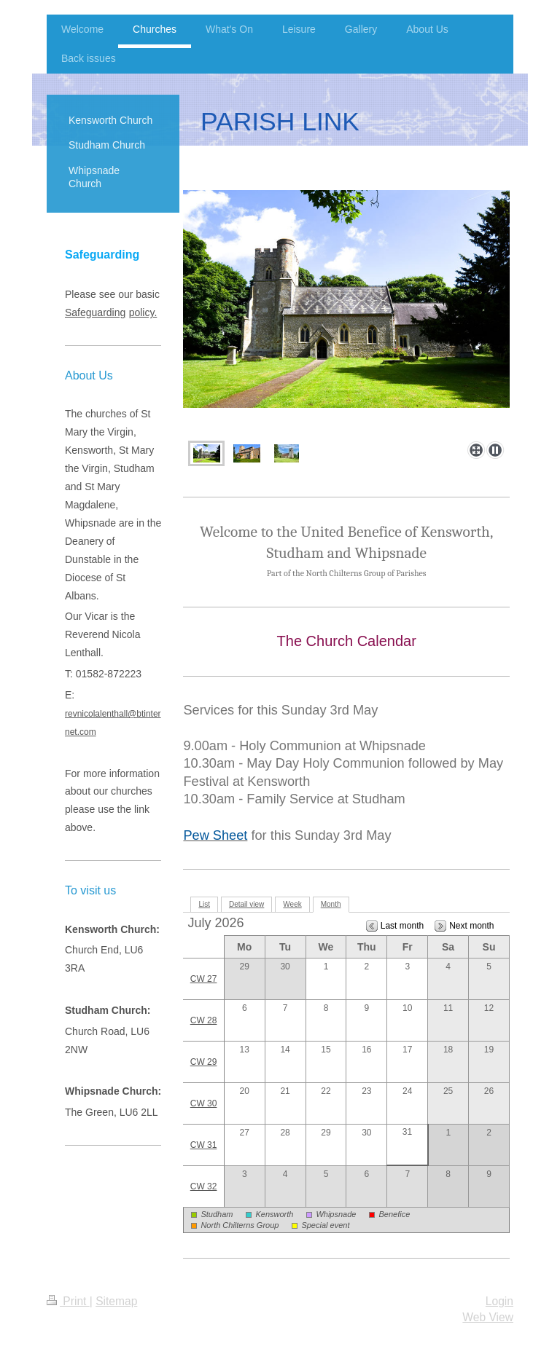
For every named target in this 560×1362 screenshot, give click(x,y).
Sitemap (116, 1301)
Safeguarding (95, 312)
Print (68, 1301)
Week (292, 904)
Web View (487, 1317)
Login (499, 1301)
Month (331, 904)
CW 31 (203, 1145)
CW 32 (203, 1186)
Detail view (246, 904)
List (204, 904)
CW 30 (203, 1103)
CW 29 (203, 1062)
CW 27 (203, 979)
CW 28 (203, 1020)
